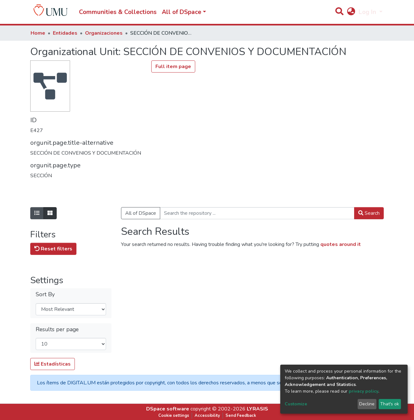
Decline (367, 404)
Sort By (45, 294)
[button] (351, 12)
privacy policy (363, 391)
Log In (368, 12)
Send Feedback (240, 415)
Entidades (65, 33)
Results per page (57, 329)
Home (38, 33)
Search (369, 213)
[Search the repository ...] (257, 213)
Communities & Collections (118, 12)
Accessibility (207, 415)
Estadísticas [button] (52, 364)
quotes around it (340, 244)
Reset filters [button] (53, 248)
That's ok (389, 404)
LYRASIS (257, 408)
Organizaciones (104, 33)
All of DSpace (140, 213)
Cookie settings (173, 415)
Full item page (173, 66)
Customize (296, 404)
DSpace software (167, 408)
